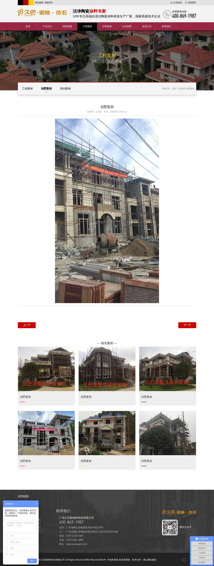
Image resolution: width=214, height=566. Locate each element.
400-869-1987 (71, 522)
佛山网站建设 (149, 559)
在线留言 (192, 2)
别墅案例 (46, 88)
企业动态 (178, 2)
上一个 (26, 325)
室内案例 (65, 88)
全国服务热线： (184, 14)
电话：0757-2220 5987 (71, 536)
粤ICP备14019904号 (96, 559)
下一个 (187, 325)
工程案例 (27, 88)
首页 (174, 88)
